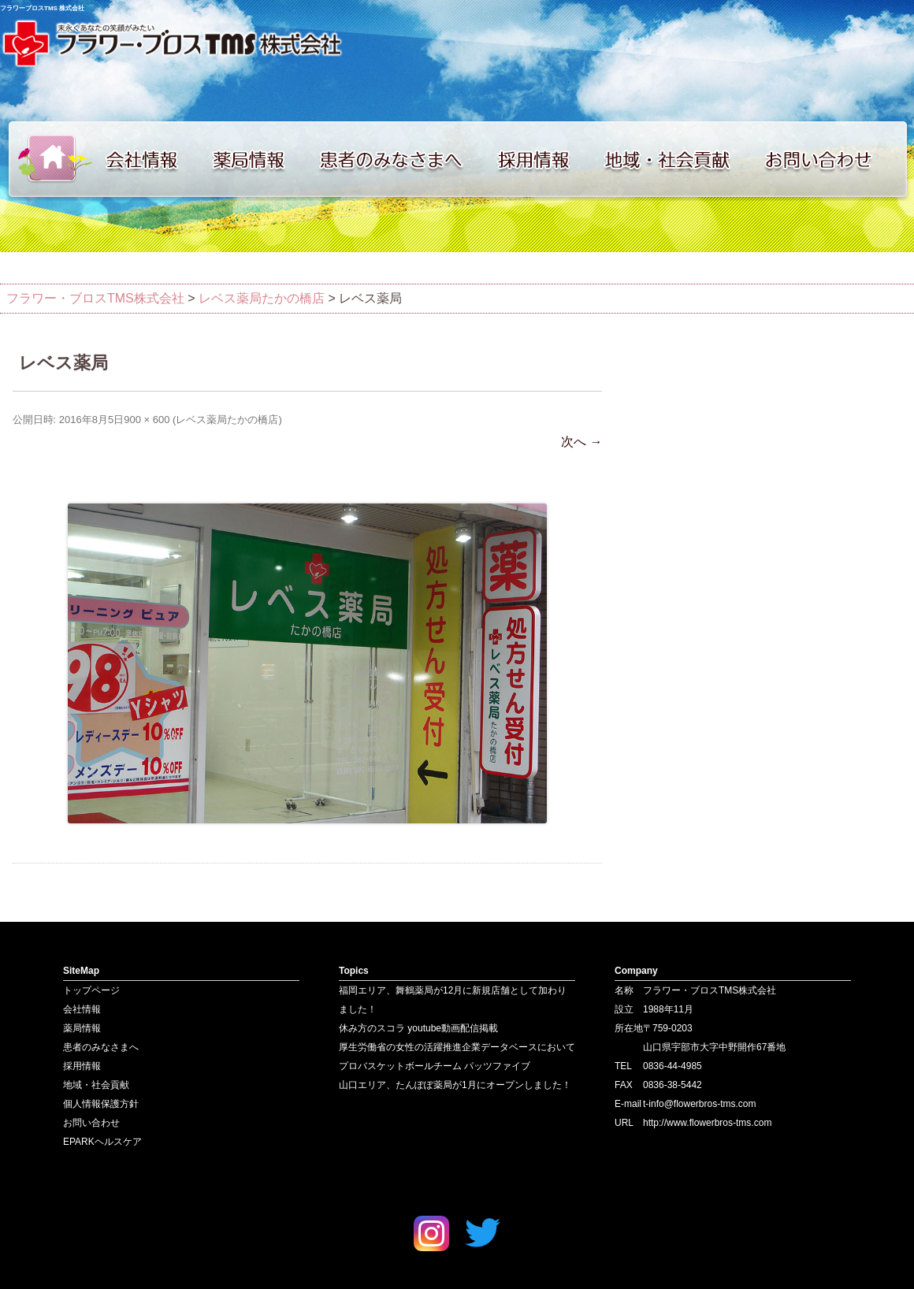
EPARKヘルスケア (102, 1141)
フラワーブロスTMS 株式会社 (42, 8)
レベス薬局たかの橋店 (227, 419)
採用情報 (544, 159)
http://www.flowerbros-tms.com (707, 1122)
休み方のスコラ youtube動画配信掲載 (418, 1028)
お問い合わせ (835, 159)
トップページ (47, 159)
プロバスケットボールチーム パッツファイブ (434, 1066)
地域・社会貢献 (677, 159)
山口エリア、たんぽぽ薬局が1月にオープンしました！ (455, 1084)
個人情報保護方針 (101, 1103)
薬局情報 (256, 159)
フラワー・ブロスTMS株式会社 (95, 298)
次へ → (581, 441)
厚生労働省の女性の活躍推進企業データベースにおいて (457, 1047)
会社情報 (150, 159)
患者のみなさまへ (398, 159)
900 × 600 (146, 419)
